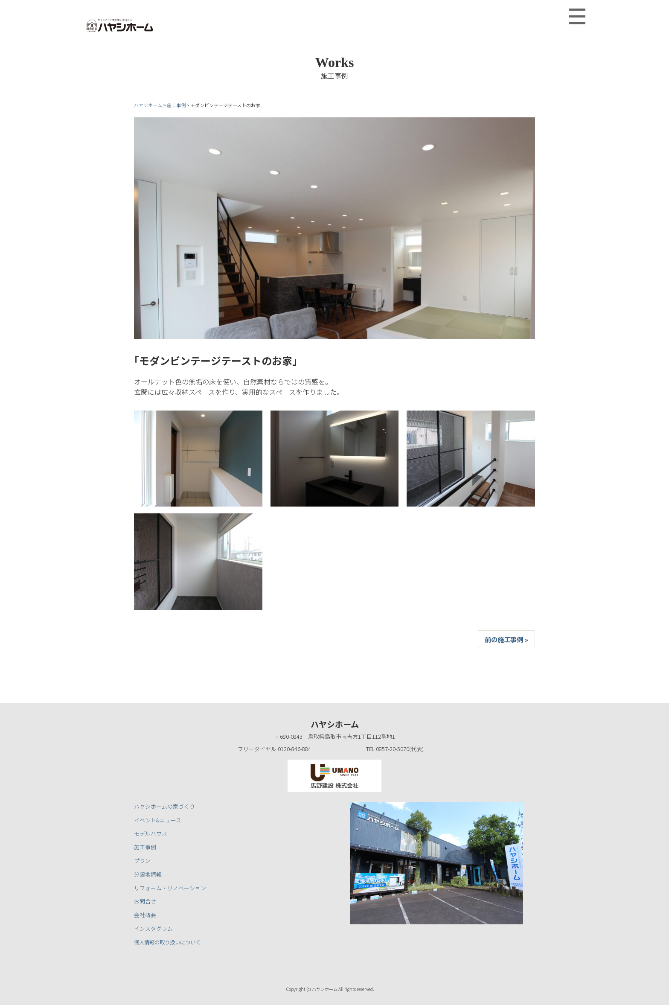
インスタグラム (153, 928)
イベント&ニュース (157, 820)
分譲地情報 (148, 874)
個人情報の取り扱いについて (170, 942)
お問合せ (145, 901)
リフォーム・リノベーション (170, 888)
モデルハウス (150, 833)
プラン (142, 860)
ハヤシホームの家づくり (164, 806)
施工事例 (145, 847)
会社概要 (145, 915)
